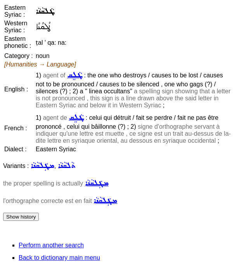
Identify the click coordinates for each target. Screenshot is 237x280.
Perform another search (51, 245)
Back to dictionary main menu (59, 257)
